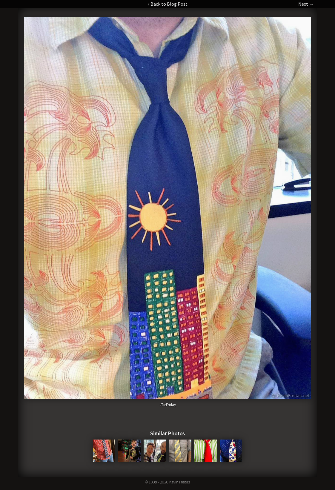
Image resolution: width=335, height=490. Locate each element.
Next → (306, 4)
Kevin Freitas (179, 482)
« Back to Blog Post (167, 4)
